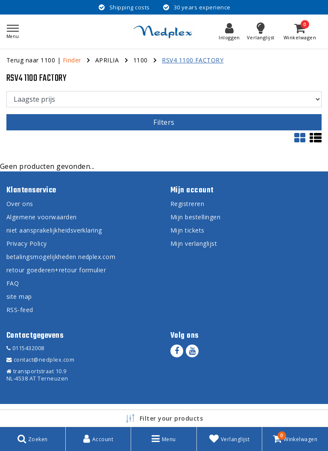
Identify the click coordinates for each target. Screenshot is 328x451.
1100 (140, 60)
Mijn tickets (187, 230)
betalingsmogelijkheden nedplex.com (60, 257)
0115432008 (25, 348)
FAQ (12, 283)
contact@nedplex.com (40, 359)
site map (19, 296)
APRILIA (107, 60)
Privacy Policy (26, 243)
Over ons (19, 204)
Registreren (187, 204)
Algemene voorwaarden (41, 217)
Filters (163, 122)
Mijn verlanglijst (193, 243)
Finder (72, 60)
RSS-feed (19, 310)
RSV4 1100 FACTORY (192, 60)
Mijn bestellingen (195, 217)
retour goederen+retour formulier (56, 270)
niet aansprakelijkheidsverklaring (54, 230)
